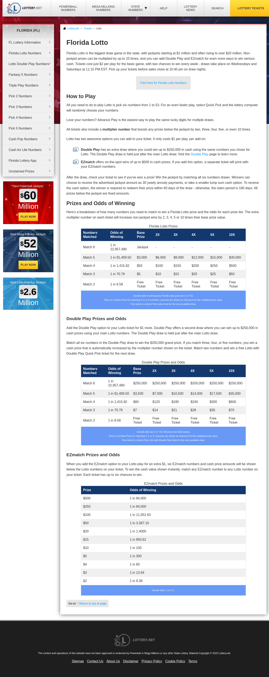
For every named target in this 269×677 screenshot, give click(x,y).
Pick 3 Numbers (20, 107)
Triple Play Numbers (23, 85)
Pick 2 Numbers (20, 96)
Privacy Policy (152, 661)
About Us (113, 661)
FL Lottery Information (25, 42)
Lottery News (190, 8)
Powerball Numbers (68, 8)
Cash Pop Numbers (23, 139)
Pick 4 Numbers (20, 117)
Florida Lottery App (22, 160)
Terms (192, 661)
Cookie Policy (175, 661)
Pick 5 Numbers (20, 128)
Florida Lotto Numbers (25, 53)
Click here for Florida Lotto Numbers (163, 82)
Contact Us (95, 661)
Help (164, 8)
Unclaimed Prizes (21, 171)
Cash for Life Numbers (25, 150)
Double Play (199, 154)
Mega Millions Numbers (103, 8)
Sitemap (78, 661)
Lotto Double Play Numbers (29, 64)
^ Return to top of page (91, 603)
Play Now (28, 216)
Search (217, 8)
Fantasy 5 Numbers (23, 74)
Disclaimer (130, 661)
